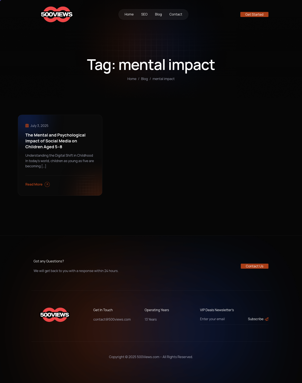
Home (129, 14)
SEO (144, 14)
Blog (158, 14)
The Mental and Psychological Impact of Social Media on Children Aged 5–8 (55, 141)
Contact (175, 14)
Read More (37, 184)
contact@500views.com (112, 319)
